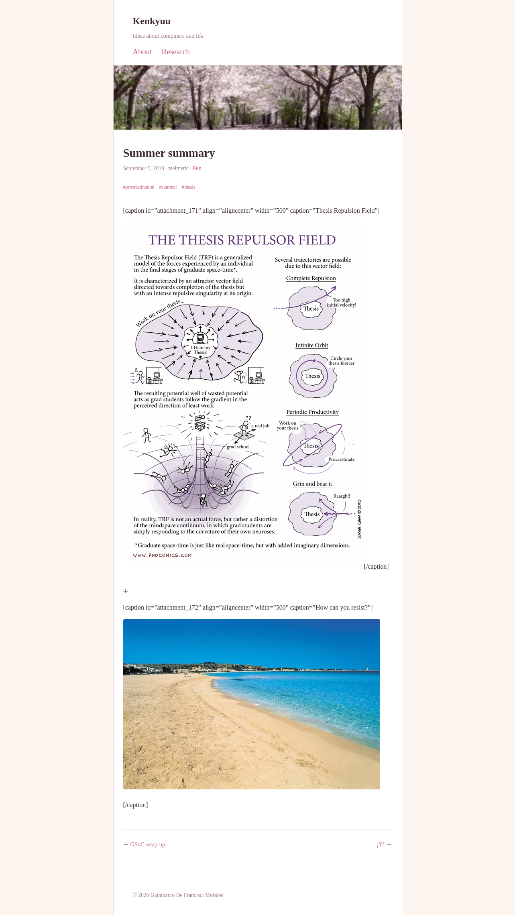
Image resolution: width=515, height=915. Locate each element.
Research (175, 51)
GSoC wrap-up (147, 844)
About (142, 51)
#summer (168, 187)
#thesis (188, 187)
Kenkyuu (152, 21)
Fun (197, 168)
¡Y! (381, 844)
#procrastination (139, 187)
